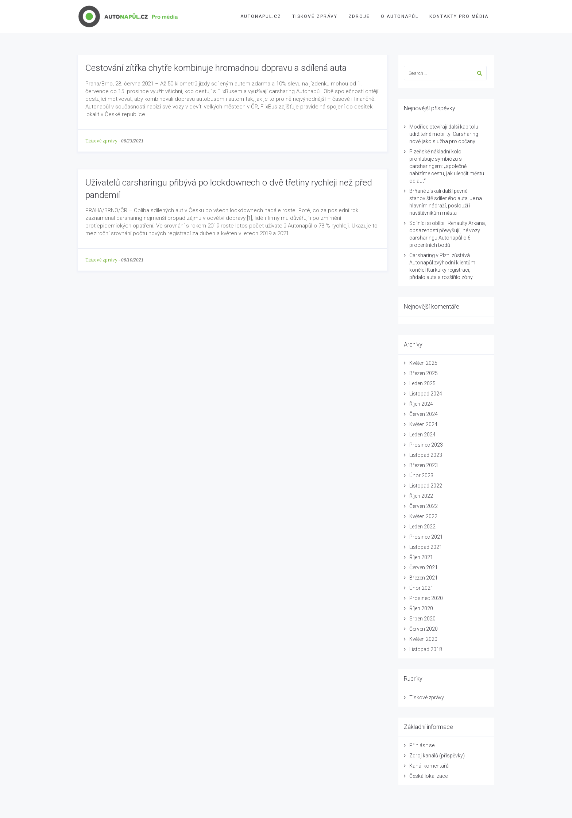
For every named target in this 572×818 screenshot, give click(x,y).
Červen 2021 (423, 567)
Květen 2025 (423, 363)
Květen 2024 (423, 424)
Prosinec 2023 (426, 445)
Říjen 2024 (421, 404)
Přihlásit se (421, 745)
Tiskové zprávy (314, 16)
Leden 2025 (422, 383)
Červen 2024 (423, 414)
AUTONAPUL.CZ (260, 16)
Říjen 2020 (421, 608)
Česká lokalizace (428, 776)
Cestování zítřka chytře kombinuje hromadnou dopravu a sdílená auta (216, 68)
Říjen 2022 (421, 496)
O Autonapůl (399, 16)
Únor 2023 (421, 475)
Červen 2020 (423, 629)
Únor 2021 (421, 588)
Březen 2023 (423, 465)
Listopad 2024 (425, 394)
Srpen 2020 (422, 619)
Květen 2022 (423, 516)
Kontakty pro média (458, 16)
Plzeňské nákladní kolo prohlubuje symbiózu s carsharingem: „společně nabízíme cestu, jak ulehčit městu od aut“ (446, 166)
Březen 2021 (423, 578)
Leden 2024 (422, 434)
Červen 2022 (423, 506)
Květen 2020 (423, 639)
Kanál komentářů (429, 766)
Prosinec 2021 (426, 537)
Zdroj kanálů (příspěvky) (437, 755)
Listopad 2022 (425, 486)
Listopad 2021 (425, 547)
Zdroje (359, 16)
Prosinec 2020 (426, 598)
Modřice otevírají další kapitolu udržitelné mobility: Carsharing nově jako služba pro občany (443, 134)
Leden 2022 (422, 527)
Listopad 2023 (425, 455)
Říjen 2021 (421, 557)
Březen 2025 (423, 373)
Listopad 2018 (425, 649)
